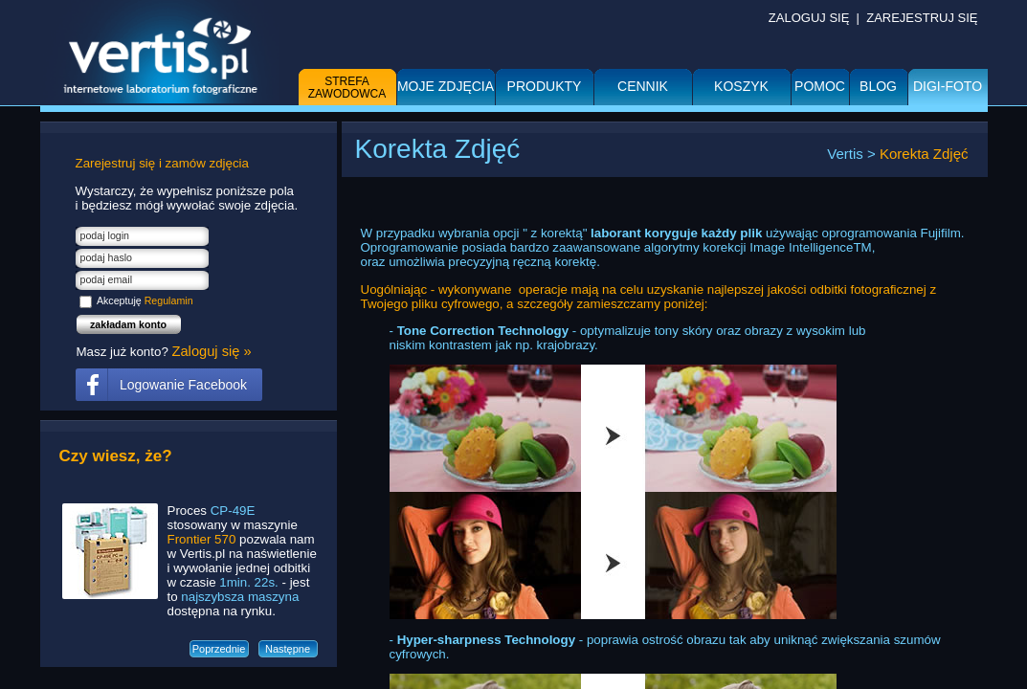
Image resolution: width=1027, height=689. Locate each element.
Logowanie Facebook (183, 384)
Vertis (845, 153)
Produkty (544, 86)
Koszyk (741, 86)
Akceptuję (145, 300)
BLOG (878, 86)
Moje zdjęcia (445, 86)
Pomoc (819, 86)
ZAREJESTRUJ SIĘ (921, 18)
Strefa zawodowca (347, 87)
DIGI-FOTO (947, 86)
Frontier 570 (201, 539)
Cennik (642, 86)
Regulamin (169, 300)
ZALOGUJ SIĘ (809, 18)
